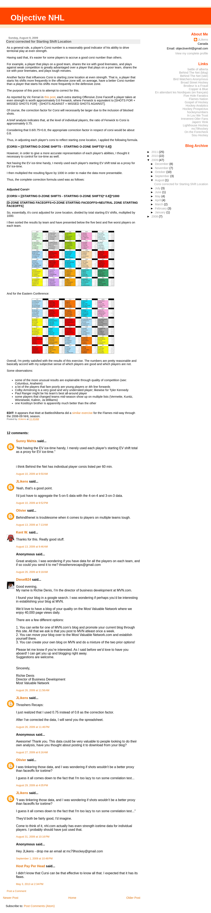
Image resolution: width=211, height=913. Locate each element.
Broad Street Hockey (194, 82)
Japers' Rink (200, 122)
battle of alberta (198, 69)
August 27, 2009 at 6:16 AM (32, 752)
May (158, 196)
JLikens (22, 481)
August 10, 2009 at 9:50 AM (32, 473)
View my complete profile (191, 53)
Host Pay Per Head (30, 866)
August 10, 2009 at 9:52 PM (32, 503)
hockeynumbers (197, 112)
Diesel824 (23, 579)
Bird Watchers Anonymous (190, 79)
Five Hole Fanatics (196, 95)
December (162, 164)
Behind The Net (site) (194, 76)
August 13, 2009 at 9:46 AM (32, 546)
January (160, 212)
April (158, 200)
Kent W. (22, 532)
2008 (155, 216)
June (158, 192)
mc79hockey (199, 128)
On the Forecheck (196, 132)
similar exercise (82, 413)
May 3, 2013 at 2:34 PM (29, 884)
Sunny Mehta (26, 441)
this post (50, 97)
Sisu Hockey (200, 135)
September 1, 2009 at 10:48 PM (34, 858)
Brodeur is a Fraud (196, 85)
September (162, 176)
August (160, 180)
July (158, 188)
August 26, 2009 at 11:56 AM (32, 690)
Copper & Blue (198, 89)
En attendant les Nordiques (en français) (181, 92)
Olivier (21, 510)
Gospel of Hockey (196, 102)
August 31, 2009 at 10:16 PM (32, 836)
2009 (155, 160)
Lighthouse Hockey (195, 125)
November (162, 168)
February (161, 208)
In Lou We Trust (197, 115)
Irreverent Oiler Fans (194, 118)
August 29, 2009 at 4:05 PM (32, 785)
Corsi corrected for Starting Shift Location (181, 184)
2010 (155, 155)
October (160, 172)
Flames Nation (198, 99)
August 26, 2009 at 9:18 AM (32, 572)
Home (72, 897)
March (159, 204)
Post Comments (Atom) (39, 906)
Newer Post (10, 897)
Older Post (133, 897)
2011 (155, 152)
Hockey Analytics (197, 105)
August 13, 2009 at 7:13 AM (32, 524)
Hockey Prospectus (195, 108)
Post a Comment (16, 891)
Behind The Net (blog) (193, 72)
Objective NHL (37, 17)
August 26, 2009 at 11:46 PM (32, 727)
